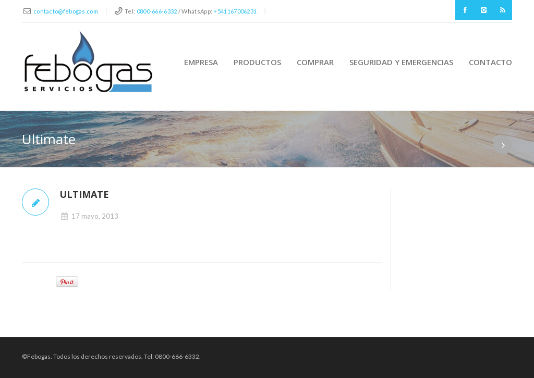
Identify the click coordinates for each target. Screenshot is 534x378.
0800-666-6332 (157, 11)
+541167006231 (235, 11)
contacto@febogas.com (65, 11)
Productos (257, 62)
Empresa (201, 62)
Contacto (490, 62)
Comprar (315, 62)
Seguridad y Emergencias (401, 62)
